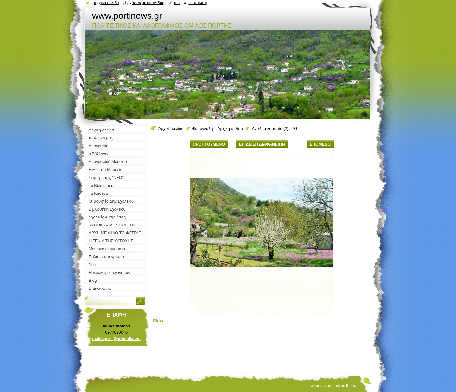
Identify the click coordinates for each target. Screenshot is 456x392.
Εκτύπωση (197, 2)
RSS (177, 2)
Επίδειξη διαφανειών (262, 144)
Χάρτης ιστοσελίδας (147, 2)
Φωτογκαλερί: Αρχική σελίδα (217, 128)
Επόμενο (320, 144)
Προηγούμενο (209, 144)
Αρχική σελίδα (171, 128)
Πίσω (158, 321)
